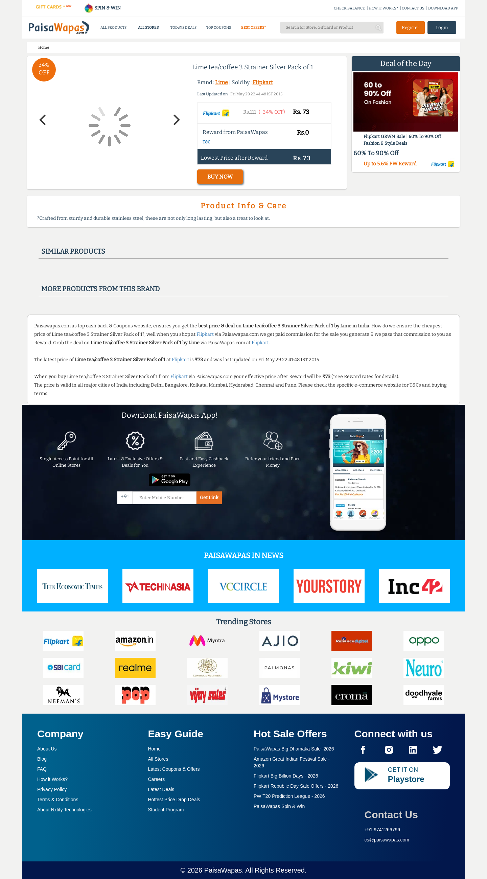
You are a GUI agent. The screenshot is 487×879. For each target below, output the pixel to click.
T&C (206, 142)
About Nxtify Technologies (64, 809)
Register (410, 27)
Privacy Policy (52, 789)
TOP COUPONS (218, 27)
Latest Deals (161, 789)
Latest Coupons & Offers (174, 769)
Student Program (166, 809)
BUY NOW (220, 177)
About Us (47, 748)
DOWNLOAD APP (443, 8)
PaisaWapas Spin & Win (279, 806)
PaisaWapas (223, 870)
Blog (42, 759)
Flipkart (263, 82)
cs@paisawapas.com (387, 839)
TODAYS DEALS (183, 27)
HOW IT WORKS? (383, 8)
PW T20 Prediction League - (289, 796)
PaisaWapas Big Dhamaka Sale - (294, 748)
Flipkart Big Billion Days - (286, 776)
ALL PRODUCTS (113, 27)
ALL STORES (148, 27)
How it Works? (52, 779)
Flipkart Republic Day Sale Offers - (296, 786)
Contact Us (391, 814)
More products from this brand (100, 289)
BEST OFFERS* (253, 27)
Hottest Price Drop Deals (174, 799)
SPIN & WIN (102, 8)
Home (154, 748)
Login (442, 27)
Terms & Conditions (57, 799)
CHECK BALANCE (349, 8)
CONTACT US (413, 8)
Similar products (73, 251)
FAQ (42, 769)
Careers (156, 779)
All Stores (158, 759)
